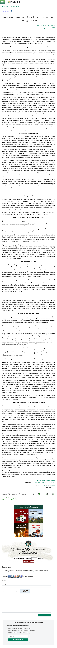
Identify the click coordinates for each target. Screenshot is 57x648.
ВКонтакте (12, 576)
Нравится (7, 11)
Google (21, 576)
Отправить (44, 615)
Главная (3, 6)
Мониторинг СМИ (15, 6)
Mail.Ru (18, 576)
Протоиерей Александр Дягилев (46, 25)
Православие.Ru (30, 571)
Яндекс (15, 576)
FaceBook (9, 576)
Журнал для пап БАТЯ (49, 28)
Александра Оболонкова (48, 482)
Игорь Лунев (37, 482)
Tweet (3, 11)
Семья (7, 6)
